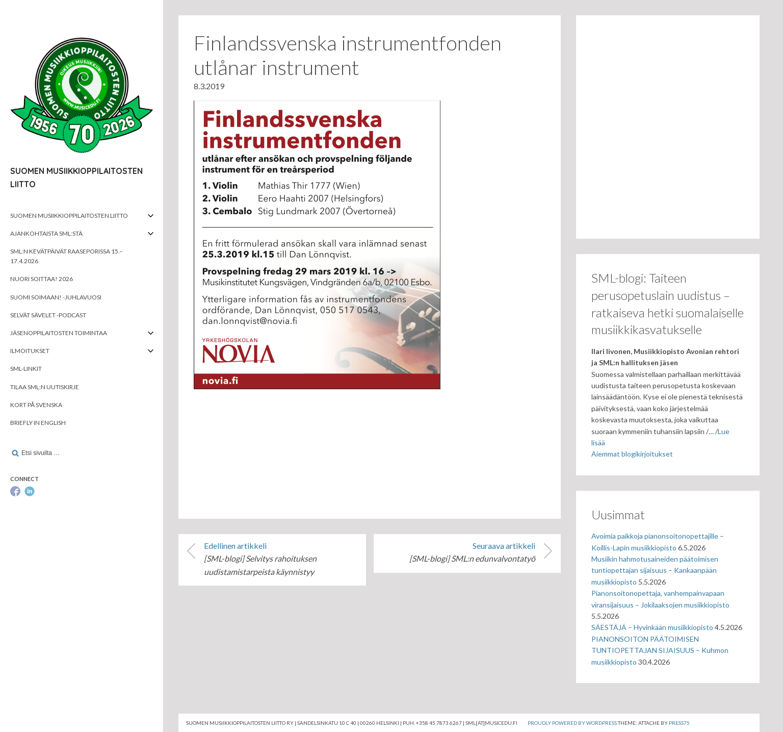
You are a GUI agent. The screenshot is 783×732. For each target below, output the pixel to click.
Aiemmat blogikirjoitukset (632, 453)
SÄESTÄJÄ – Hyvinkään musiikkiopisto (652, 627)
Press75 (679, 723)
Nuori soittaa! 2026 (41, 279)
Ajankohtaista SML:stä (46, 233)
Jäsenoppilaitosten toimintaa (58, 333)
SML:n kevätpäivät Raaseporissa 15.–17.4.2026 (66, 256)
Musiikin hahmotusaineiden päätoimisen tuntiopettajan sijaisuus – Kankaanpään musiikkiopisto (654, 570)
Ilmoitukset (29, 351)
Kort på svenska (36, 405)
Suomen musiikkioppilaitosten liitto (69, 215)
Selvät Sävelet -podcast (48, 315)
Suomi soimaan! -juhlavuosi (55, 297)
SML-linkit (26, 368)
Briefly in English (38, 422)
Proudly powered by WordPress (572, 723)
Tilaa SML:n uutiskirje (44, 387)
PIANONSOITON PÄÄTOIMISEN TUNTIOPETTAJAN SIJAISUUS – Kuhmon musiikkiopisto (659, 650)
